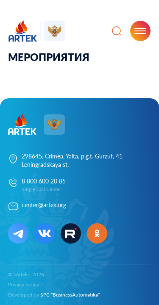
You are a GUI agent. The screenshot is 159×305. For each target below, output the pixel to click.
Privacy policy (23, 284)
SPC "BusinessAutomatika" (70, 294)
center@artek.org (44, 204)
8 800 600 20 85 (44, 181)
